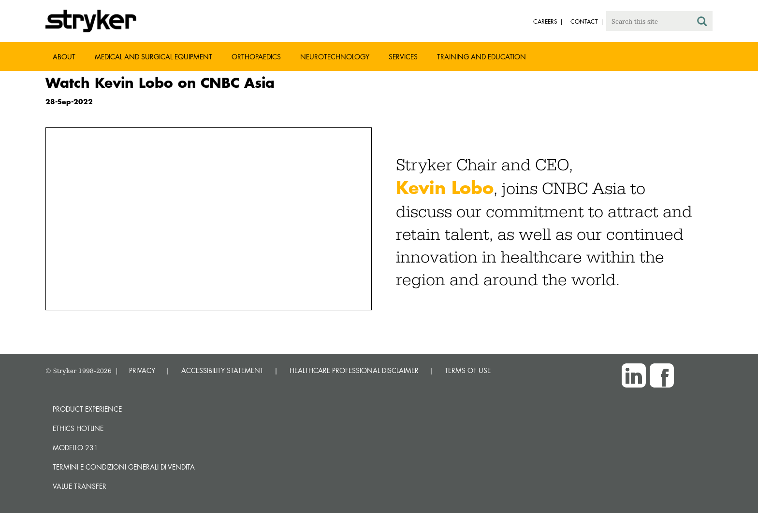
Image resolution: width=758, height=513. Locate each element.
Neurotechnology (334, 56)
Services (403, 56)
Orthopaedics (256, 56)
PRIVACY (142, 370)
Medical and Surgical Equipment (153, 56)
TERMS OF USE (468, 370)
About (64, 56)
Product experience (87, 409)
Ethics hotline (78, 428)
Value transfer (79, 486)
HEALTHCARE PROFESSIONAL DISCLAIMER (354, 370)
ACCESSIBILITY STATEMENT (222, 370)
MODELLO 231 (75, 447)
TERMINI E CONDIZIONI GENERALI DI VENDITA (124, 466)
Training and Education (481, 56)
